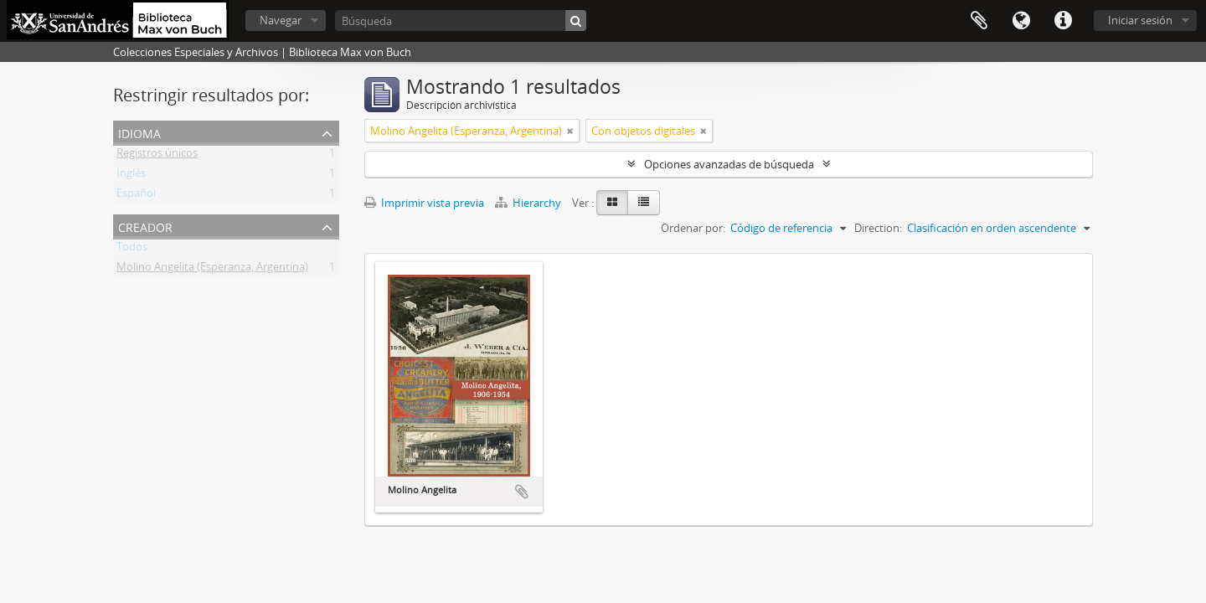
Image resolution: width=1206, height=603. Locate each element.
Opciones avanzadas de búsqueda (729, 164)
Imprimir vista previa (424, 202)
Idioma (1021, 21)
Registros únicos (157, 155)
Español (136, 196)
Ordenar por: (693, 227)
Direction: (878, 227)
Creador (145, 225)
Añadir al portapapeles (521, 491)
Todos (131, 249)
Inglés (131, 175)
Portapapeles (979, 21)
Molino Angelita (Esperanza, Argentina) (212, 269)
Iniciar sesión (1140, 20)
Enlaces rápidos (1063, 21)
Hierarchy (529, 202)
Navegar (281, 20)
